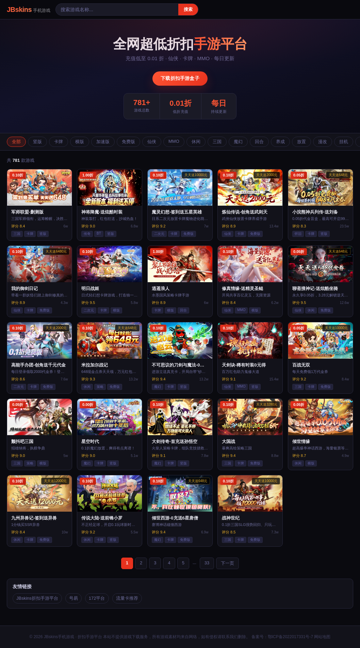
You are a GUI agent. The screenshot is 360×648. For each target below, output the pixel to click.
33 (206, 562)
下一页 (227, 563)
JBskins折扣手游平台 (37, 598)
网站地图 (322, 636)
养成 (280, 141)
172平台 (97, 598)
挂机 (343, 141)
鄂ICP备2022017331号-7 (290, 636)
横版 (79, 141)
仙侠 (151, 141)
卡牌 (58, 141)
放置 (301, 141)
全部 (16, 141)
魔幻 (238, 141)
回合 (259, 141)
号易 (73, 598)
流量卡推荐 (127, 598)
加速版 (103, 141)
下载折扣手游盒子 (180, 78)
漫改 (322, 141)
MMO (173, 141)
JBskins (28, 9)
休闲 (196, 141)
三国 (217, 141)
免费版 (128, 141)
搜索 (188, 9)
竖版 (37, 141)
